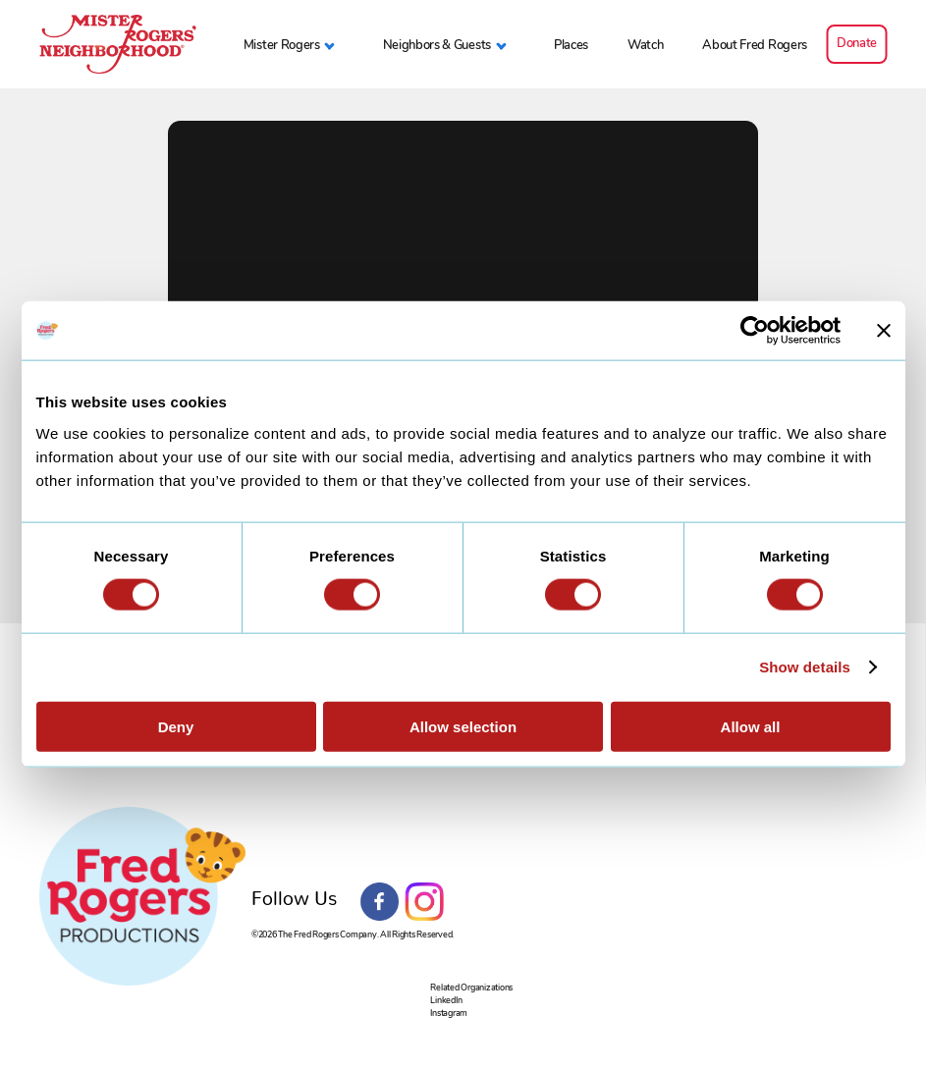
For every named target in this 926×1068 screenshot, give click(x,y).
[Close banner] (884, 331)
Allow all (751, 726)
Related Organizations (471, 987)
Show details (804, 667)
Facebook (380, 902)
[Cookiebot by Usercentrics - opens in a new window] (755, 331)
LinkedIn (446, 999)
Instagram (424, 902)
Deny (176, 726)
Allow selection (463, 726)
